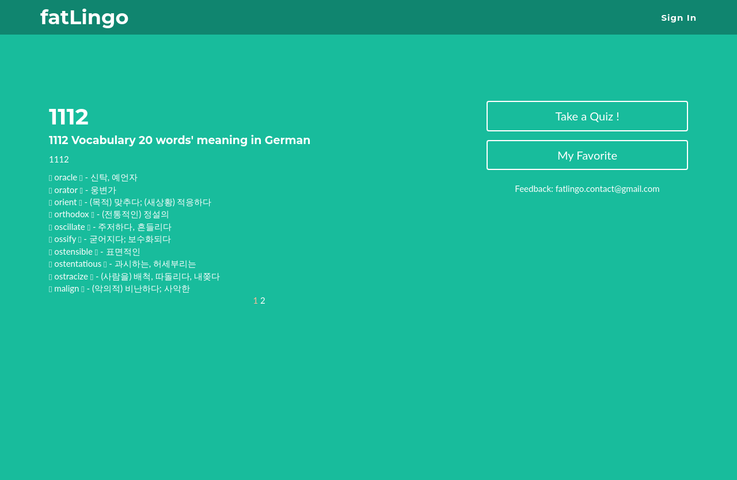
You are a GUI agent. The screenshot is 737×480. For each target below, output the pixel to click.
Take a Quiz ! (587, 116)
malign (67, 288)
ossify (66, 238)
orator (66, 189)
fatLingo (84, 17)
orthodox (72, 214)
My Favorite (587, 155)
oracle (66, 177)
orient (66, 201)
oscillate (70, 226)
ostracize (72, 276)
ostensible (74, 251)
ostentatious (79, 263)
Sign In (679, 17)
